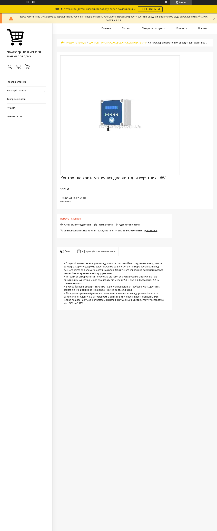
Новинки (11, 107)
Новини (202, 28)
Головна (106, 28)
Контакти (181, 28)
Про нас (126, 28)
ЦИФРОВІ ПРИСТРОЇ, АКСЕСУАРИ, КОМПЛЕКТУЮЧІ (117, 42)
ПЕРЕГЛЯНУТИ (150, 9)
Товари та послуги (152, 28)
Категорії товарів (16, 90)
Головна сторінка (16, 82)
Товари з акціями (16, 99)
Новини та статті (16, 116)
